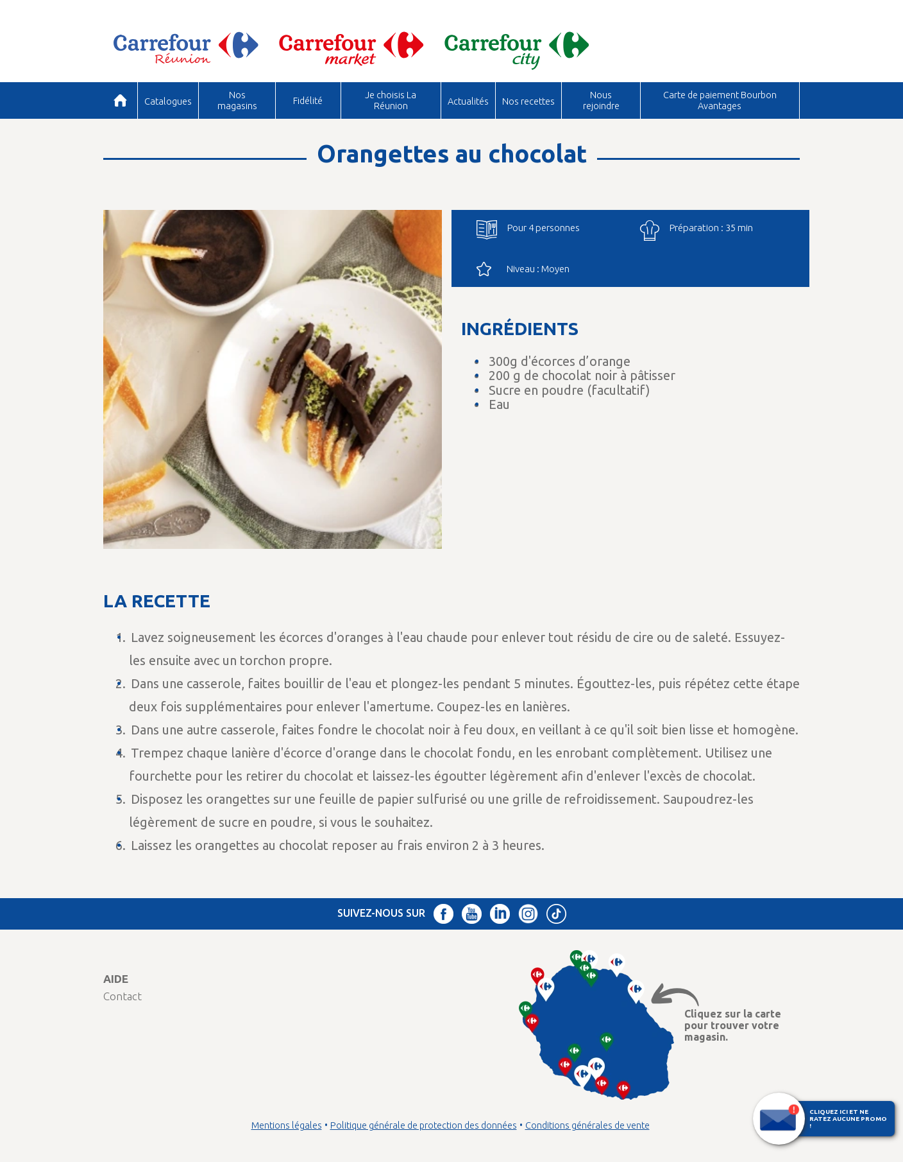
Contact (122, 996)
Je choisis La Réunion (390, 99)
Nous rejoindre (601, 99)
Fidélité (308, 100)
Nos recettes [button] (528, 101)
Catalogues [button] (168, 101)
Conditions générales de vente (587, 1125)
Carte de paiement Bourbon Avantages (720, 99)
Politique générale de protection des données (423, 1125)
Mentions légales (286, 1125)
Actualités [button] (468, 101)
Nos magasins (237, 99)
